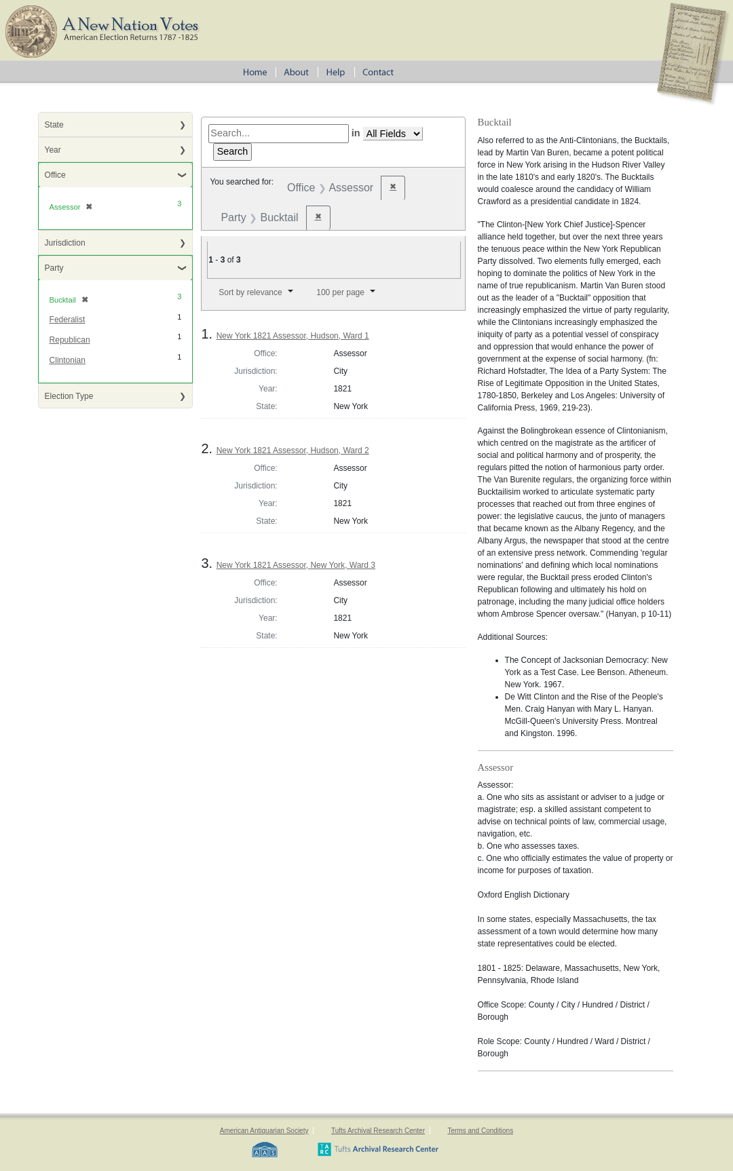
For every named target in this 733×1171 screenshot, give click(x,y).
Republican (70, 340)
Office (55, 175)
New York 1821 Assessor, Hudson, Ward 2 (293, 450)
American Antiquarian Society (264, 1130)
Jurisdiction (65, 243)
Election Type (69, 396)
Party (54, 268)
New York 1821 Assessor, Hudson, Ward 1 (293, 336)
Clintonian (68, 360)
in (356, 133)
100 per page (340, 292)
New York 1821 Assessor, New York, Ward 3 (296, 565)
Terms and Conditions (480, 1130)
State (54, 125)
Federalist (68, 319)
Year (53, 150)
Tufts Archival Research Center (378, 1130)
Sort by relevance (250, 292)
